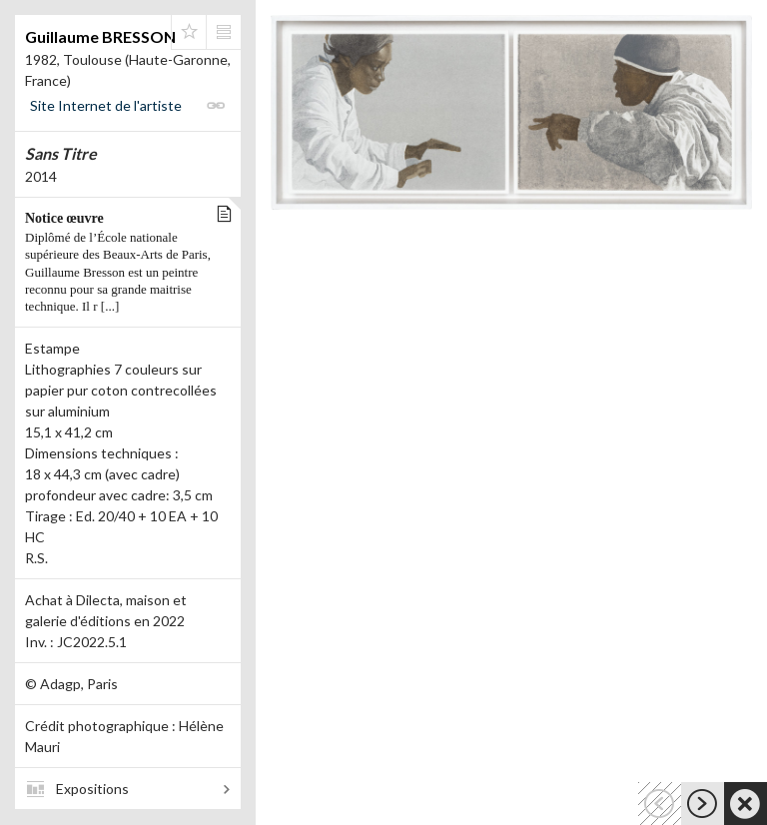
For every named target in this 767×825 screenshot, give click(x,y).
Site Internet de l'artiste (106, 105)
